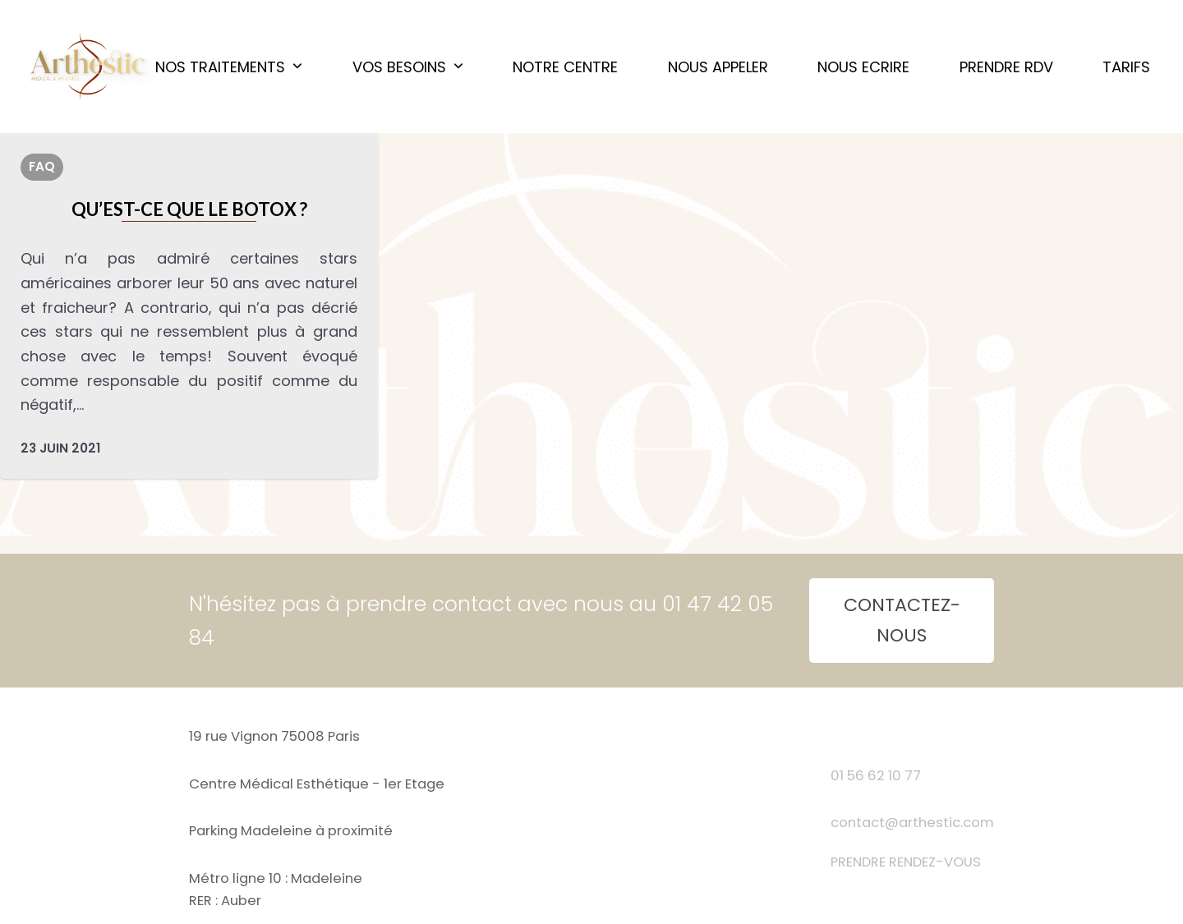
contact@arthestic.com (912, 822)
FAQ (42, 166)
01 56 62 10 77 (876, 775)
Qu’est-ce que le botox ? (189, 209)
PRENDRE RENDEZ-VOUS (906, 862)
